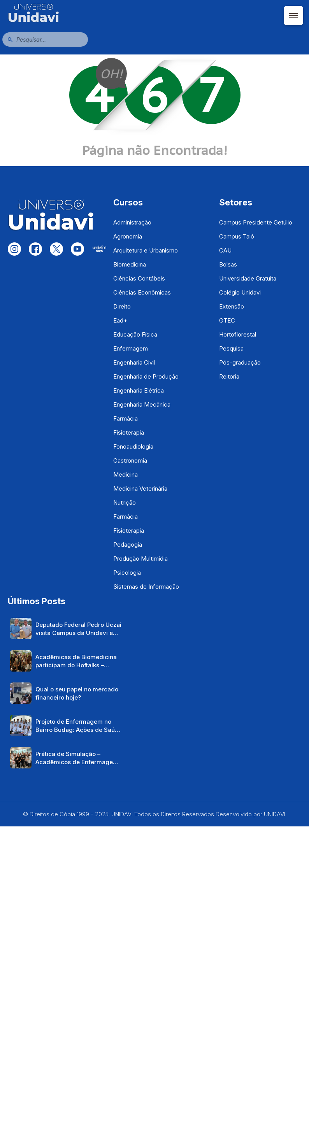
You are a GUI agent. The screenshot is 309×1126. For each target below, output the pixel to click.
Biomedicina (129, 264)
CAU (225, 250)
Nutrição (124, 502)
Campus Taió (236, 236)
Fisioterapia (128, 432)
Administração (132, 222)
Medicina (125, 474)
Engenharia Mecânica (141, 404)
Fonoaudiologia (133, 446)
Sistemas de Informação (146, 586)
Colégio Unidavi (240, 292)
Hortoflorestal (237, 334)
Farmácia (125, 418)
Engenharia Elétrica (138, 390)
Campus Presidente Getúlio (255, 222)
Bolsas (228, 264)
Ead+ (120, 320)
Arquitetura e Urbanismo (145, 250)
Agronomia (127, 236)
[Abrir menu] (293, 15)
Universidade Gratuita (247, 278)
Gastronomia (130, 460)
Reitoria (229, 376)
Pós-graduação (240, 362)
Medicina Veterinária (140, 488)
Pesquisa (231, 348)
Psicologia (127, 572)
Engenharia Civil (134, 362)
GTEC (227, 320)
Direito (122, 306)
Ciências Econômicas (142, 292)
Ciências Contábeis (139, 278)
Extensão (231, 306)
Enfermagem (130, 348)
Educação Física (135, 334)
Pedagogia (127, 544)
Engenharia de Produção (146, 376)
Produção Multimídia (140, 558)
